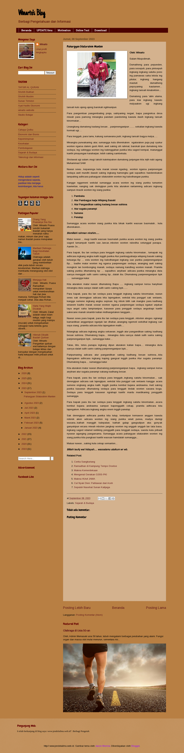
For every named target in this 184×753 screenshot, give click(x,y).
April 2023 (30, 412)
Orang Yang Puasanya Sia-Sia (42, 220)
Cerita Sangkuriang (84, 461)
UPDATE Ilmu (44, 30)
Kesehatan (23, 143)
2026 (24, 373)
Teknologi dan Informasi (30, 157)
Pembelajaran (25, 148)
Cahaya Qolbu (25, 129)
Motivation (64, 30)
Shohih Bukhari (26, 92)
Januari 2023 (31, 427)
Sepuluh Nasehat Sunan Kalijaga (92, 487)
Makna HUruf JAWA (84, 478)
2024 (24, 383)
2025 (24, 378)
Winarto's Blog (31, 13)
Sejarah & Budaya (84, 503)
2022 (24, 434)
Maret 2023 (30, 417)
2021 (24, 439)
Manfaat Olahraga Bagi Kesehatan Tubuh (42, 251)
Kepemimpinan (26, 139)
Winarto (43, 44)
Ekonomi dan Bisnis (28, 134)
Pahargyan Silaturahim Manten (39, 396)
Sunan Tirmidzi (26, 101)
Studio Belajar (25, 114)
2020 (24, 444)
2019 (24, 449)
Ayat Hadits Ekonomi (29, 105)
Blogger (135, 746)
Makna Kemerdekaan (86, 470)
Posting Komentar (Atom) (89, 615)
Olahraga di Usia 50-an (76, 630)
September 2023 (33, 392)
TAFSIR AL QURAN (28, 87)
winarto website (26, 110)
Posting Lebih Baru (77, 608)
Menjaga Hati (39, 279)
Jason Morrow (102, 746)
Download (101, 30)
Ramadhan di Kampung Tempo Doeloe (95, 466)
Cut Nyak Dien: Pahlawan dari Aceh (93, 483)
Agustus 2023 (32, 403)
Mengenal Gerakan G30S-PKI (90, 474)
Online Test (82, 30)
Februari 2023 (32, 422)
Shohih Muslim (26, 96)
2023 (24, 388)
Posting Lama (156, 608)
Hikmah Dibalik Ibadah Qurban (41, 336)
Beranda (26, 30)
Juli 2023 (29, 407)
